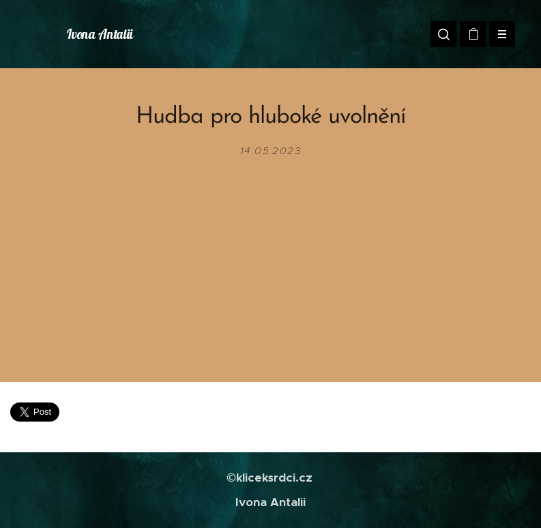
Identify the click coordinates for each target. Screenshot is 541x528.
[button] (443, 34)
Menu (497, 34)
